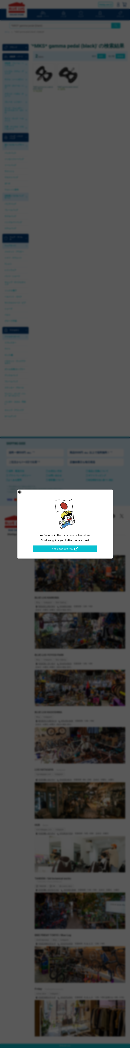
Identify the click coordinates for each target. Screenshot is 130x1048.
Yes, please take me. (65, 548)
